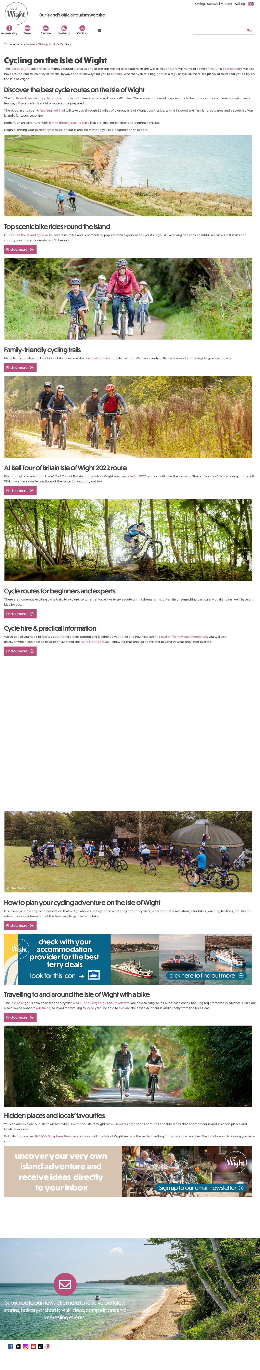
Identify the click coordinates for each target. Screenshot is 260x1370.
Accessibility (9, 33)
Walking (64, 33)
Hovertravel (121, 1003)
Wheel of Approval (95, 642)
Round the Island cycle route (37, 98)
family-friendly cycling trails (69, 123)
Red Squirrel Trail (52, 110)
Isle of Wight (20, 69)
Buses (27, 33)
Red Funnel (81, 1003)
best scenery (232, 69)
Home (30, 44)
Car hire (46, 33)
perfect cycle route (49, 130)
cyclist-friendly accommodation (184, 637)
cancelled (128, 476)
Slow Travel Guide (119, 1124)
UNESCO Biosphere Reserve (55, 1136)
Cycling (82, 33)
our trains (43, 1008)
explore (116, 74)
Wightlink (99, 1003)
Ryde (90, 1008)
